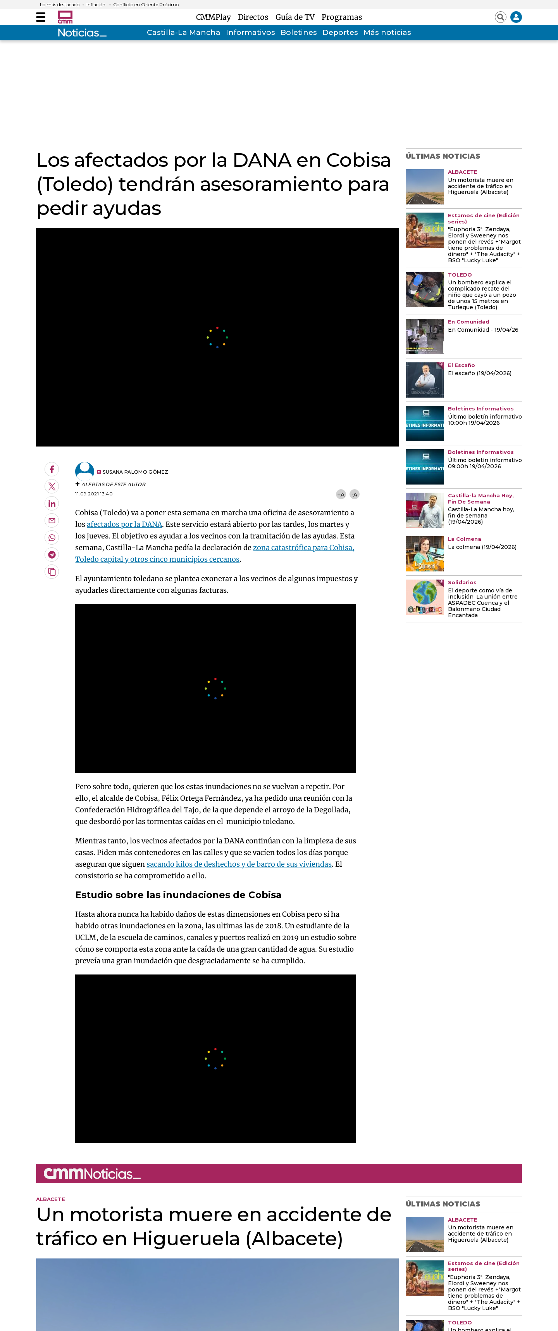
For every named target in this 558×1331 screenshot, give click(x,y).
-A (354, 494)
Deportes (340, 32)
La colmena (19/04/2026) (482, 547)
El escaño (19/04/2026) (480, 373)
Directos (255, 17)
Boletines (299, 32)
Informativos (250, 32)
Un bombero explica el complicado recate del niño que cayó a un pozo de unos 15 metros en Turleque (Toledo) (482, 295)
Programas (342, 17)
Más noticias (387, 32)
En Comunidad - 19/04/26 (483, 330)
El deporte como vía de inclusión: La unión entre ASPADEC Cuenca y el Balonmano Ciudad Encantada (483, 603)
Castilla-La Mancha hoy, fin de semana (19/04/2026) (481, 516)
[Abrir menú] (40, 17)
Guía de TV (297, 17)
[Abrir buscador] (500, 17)
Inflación (95, 4)
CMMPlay (215, 17)
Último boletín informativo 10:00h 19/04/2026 (485, 420)
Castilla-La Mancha (183, 32)
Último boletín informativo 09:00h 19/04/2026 (485, 463)
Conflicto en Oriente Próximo (146, 4)
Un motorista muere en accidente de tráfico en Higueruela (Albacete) (480, 186)
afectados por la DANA (124, 524)
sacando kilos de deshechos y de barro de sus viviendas (239, 864)
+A (340, 494)
